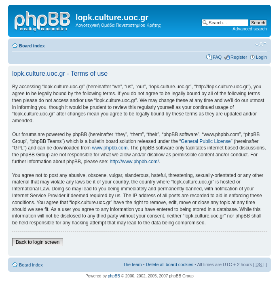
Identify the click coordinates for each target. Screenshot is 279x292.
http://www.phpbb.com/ (134, 161)
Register (238, 57)
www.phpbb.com (109, 148)
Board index (32, 45)
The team (132, 264)
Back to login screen (37, 242)
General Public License (205, 141)
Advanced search (249, 28)
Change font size (261, 44)
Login (261, 57)
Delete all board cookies (169, 264)
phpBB (114, 276)
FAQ (217, 57)
